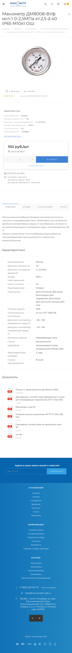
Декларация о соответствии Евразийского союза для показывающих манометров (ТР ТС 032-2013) (40, 398)
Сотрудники (36, 500)
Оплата (63, 207)
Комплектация (45, 207)
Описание (10, 207)
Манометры (36, 563)
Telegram (39, 618)
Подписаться (56, 471)
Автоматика (36, 574)
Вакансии (36, 504)
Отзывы (26, 207)
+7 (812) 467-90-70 (29, 587)
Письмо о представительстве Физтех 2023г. (37, 389)
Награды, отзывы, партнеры (36, 548)
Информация (36, 525)
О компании (36, 488)
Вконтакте (32, 618)
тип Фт (19, 434)
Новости (36, 493)
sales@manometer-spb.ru (38, 593)
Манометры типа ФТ (26, 407)
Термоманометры (36, 570)
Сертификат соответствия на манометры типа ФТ (38, 426)
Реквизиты (36, 515)
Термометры (36, 567)
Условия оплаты (36, 530)
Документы (36, 545)
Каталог (36, 558)
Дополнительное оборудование (36, 578)
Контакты (36, 508)
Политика (36, 541)
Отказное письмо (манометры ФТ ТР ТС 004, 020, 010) (39, 415)
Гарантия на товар (36, 537)
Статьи (36, 512)
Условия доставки (36, 534)
